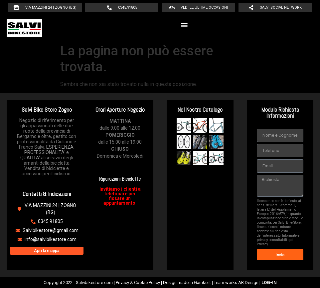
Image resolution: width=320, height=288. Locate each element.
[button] (184, 24)
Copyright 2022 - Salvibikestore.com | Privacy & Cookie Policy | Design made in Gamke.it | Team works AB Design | (160, 282)
